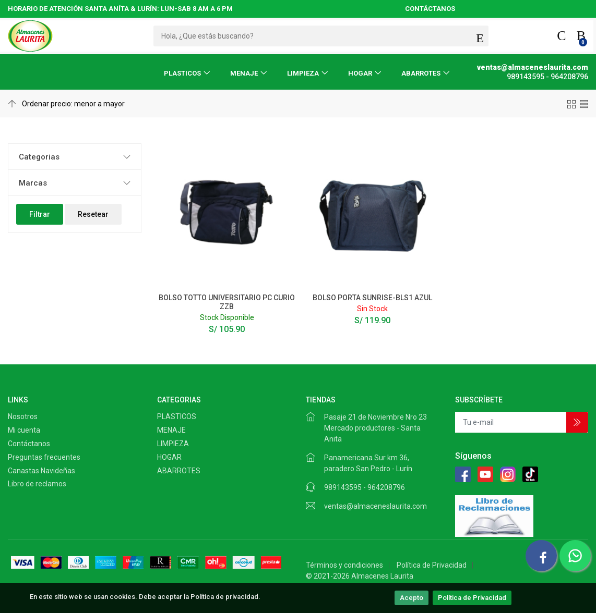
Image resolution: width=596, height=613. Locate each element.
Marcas (33, 183)
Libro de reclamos (37, 484)
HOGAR (360, 73)
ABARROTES (420, 73)
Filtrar (39, 214)
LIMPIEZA (303, 73)
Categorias (39, 157)
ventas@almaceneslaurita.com (375, 506)
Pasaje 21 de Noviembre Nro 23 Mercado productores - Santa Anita (375, 428)
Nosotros (23, 416)
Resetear (93, 214)
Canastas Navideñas (41, 471)
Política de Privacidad (472, 598)
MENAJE (244, 73)
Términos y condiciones (344, 565)
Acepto (411, 598)
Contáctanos (29, 443)
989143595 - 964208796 (364, 487)
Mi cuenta (24, 430)
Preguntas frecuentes (44, 457)
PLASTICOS (182, 73)
